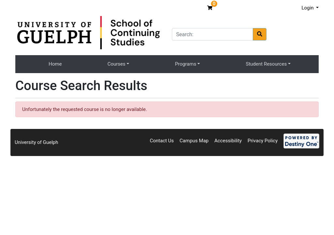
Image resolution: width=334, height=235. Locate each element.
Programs (185, 64)
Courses (116, 64)
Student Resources (266, 64)
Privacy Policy (263, 141)
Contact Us (162, 141)
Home (55, 64)
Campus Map (194, 141)
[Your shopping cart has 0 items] (210, 8)
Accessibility (228, 141)
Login (308, 8)
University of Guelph (36, 142)
